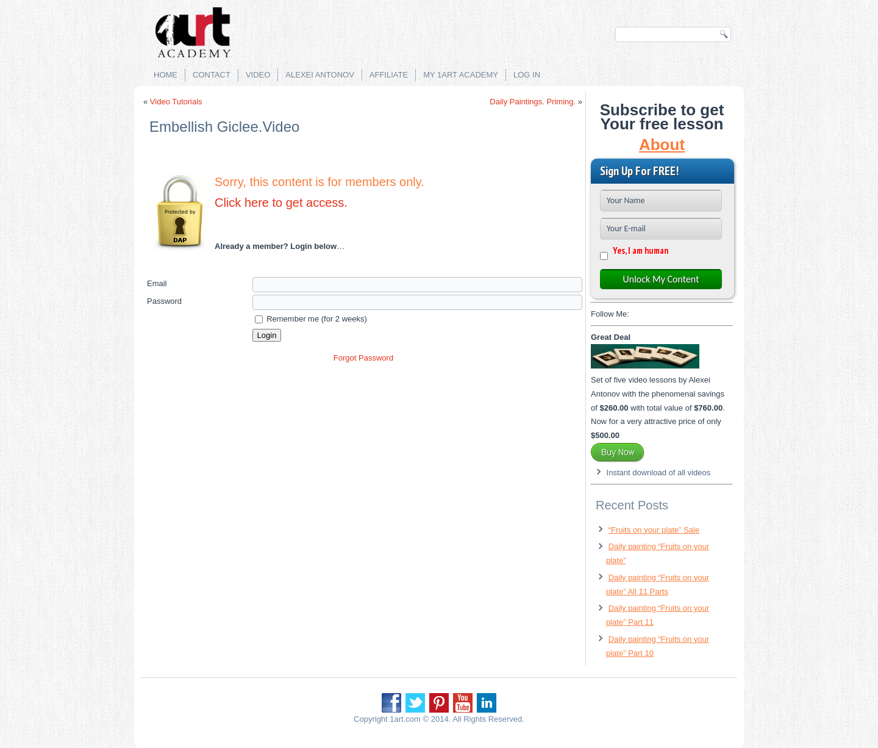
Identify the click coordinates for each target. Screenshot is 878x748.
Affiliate (388, 74)
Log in (526, 74)
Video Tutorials (176, 101)
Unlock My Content (661, 279)
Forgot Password (363, 357)
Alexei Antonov (319, 74)
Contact (211, 74)
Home (165, 74)
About (662, 144)
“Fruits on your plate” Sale (654, 529)
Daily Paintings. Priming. (533, 101)
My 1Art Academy (460, 74)
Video (258, 74)
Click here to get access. (281, 202)
